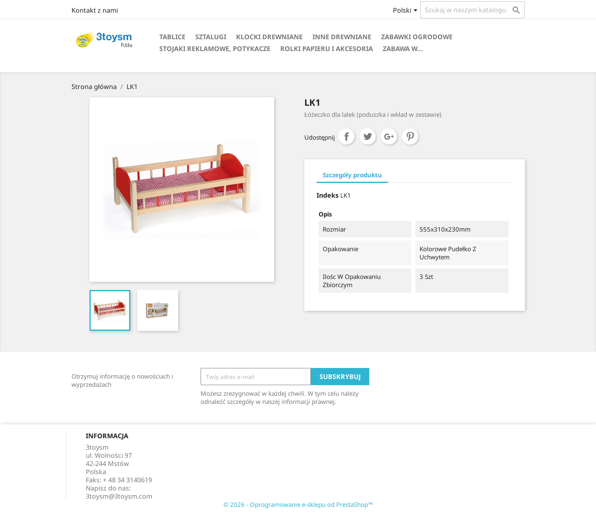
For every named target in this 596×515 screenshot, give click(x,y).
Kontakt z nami (94, 10)
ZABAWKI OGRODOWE (417, 36)
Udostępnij (346, 136)
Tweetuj (367, 136)
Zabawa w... (403, 48)
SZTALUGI (210, 36)
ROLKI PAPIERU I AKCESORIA (326, 48)
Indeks (328, 195)
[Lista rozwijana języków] (406, 11)
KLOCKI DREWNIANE (269, 36)
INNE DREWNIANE (342, 36)
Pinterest (410, 136)
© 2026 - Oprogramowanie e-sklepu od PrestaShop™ (298, 504)
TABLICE (172, 36)
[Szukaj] (472, 9)
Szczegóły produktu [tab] (352, 175)
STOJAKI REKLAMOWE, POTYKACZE (214, 48)
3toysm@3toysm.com (119, 496)
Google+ (389, 136)
